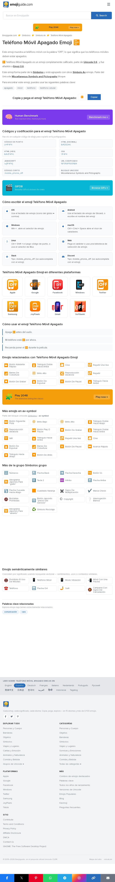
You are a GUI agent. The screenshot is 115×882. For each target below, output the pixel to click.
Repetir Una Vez (98, 365)
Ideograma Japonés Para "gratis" (13, 481)
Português (83, 685)
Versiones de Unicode (70, 789)
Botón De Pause (70, 381)
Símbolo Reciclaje (43, 509)
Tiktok (6, 807)
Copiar (94, 97)
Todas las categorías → (70, 764)
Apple (6, 776)
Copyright (66, 499)
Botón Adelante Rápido (14, 365)
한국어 (31, 690)
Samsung (7, 798)
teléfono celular (48, 88)
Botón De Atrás (42, 455)
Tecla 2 (38, 480)
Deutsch (32, 685)
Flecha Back (40, 473)
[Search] (101, 15)
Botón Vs (95, 473)
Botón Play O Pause (41, 430)
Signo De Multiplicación (69, 491)
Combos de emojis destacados (74, 776)
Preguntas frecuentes (69, 807)
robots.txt (108, 859)
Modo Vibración (70, 580)
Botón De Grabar (15, 381)
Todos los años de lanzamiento (74, 785)
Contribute (8, 819)
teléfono (31, 88)
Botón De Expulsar (39, 382)
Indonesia (61, 690)
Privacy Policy (9, 828)
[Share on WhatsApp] (50, 878)
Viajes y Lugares (11, 746)
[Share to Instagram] (79, 878)
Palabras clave (66, 780)
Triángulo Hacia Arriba (98, 382)
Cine (65, 365)
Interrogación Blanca (97, 499)
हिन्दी (50, 690)
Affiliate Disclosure (12, 833)
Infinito (66, 480)
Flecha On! (40, 588)
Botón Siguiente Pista (14, 422)
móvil (20, 88)
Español (20, 685)
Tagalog (74, 690)
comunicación (10, 612)
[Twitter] (11, 716)
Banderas (7, 733)
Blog (61, 798)
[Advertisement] (57, 541)
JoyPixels (7, 803)
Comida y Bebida (11, 759)
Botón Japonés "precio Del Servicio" (42, 500)
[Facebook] (5, 716)
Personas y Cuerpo (12, 728)
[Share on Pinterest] (36, 878)
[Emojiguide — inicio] (6, 704)
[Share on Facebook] (7, 878)
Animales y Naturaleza (14, 755)
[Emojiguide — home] (18, 5)
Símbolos (26, 35)
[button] (29, 143)
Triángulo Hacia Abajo (14, 455)
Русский (96, 685)
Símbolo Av (41, 35)
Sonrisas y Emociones (70, 750)
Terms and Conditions (13, 824)
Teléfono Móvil (41, 580)
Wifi (8, 438)
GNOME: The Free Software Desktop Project (24, 846)
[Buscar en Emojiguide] (47, 15)
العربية (41, 690)
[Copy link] (93, 878)
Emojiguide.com (9, 35)
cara (24, 612)
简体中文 (9, 690)
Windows (7, 789)
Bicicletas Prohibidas (11, 499)
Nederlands (68, 685)
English (8, 685)
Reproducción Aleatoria (69, 373)
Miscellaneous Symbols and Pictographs (80, 173)
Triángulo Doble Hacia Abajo (98, 422)
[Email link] (108, 878)
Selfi (64, 588)
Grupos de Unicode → (13, 764)
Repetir (94, 373)
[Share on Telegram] (64, 878)
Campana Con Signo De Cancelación (97, 589)
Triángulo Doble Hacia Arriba (42, 365)
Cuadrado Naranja (43, 491)
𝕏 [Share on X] (21, 878)
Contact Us (8, 842)
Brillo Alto (39, 373)
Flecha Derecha (70, 473)
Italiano (55, 685)
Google (6, 780)
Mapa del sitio (95, 859)
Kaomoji (63, 803)
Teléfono (11, 588)
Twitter (6, 794)
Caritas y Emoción (12, 750)
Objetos (7, 737)
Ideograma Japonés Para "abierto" (13, 511)
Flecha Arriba (97, 480)
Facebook (8, 785)
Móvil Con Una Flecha (97, 580)
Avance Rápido (98, 447)
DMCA (6, 837)
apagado (8, 88)
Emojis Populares (67, 794)
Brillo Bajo (39, 422)
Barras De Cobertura (11, 373)
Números (11, 473)
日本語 (20, 690)
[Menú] (109, 5)
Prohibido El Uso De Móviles (14, 580)
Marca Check (97, 491)
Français (44, 685)
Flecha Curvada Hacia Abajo (14, 491)
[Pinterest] (17, 716)
